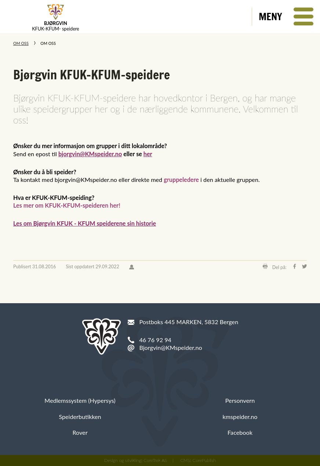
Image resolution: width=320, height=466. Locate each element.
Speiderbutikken (80, 416)
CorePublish (204, 460)
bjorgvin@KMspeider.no (90, 153)
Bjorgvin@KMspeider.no (170, 347)
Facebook (240, 432)
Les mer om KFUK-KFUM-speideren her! (66, 205)
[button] (286, 16)
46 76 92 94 (155, 339)
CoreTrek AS (155, 460)
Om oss (21, 43)
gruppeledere (181, 179)
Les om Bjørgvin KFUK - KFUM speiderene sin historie (84, 223)
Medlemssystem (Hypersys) (79, 400)
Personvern (240, 400)
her (147, 153)
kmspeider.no (240, 416)
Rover (79, 432)
